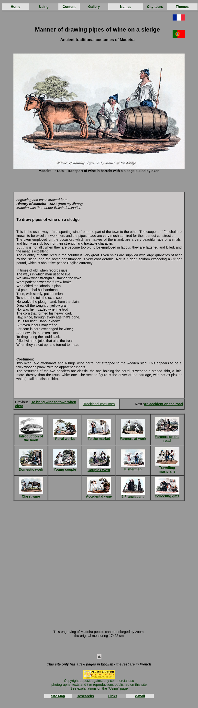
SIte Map (58, 696)
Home (15, 7)
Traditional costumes (99, 404)
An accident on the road (163, 404)
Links (112, 696)
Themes (182, 7)
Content (69, 7)
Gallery (94, 7)
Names (125, 7)
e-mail (140, 696)
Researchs (85, 696)
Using (44, 7)
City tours (155, 7)
